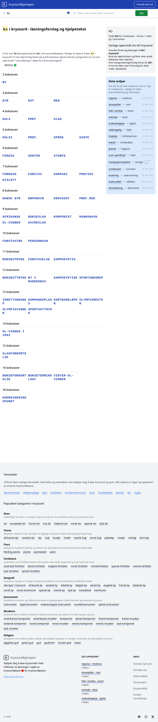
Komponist (66, 618)
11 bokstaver (11, 251)
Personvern (140, 682)
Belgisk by (81, 585)
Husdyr (57, 537)
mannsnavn (88, 217)
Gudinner (49, 642)
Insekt (67, 537)
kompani (61, 174)
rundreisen (115, 169)
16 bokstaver (11, 367)
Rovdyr (121, 537)
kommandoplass (40, 301)
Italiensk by (139, 585)
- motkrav (91, 664)
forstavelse (39, 259)
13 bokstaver (11, 292)
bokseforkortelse (14, 377)
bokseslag (37, 217)
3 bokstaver (10, 93)
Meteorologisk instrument (56, 604)
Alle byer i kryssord (14, 585)
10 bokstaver (11, 233)
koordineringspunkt (14, 399)
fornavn (9, 174)
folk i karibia (116, 111)
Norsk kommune (26, 590)
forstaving (12, 241)
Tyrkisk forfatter (31, 571)
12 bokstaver (11, 270)
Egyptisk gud (11, 642)
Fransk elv (34, 523)
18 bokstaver (11, 390)
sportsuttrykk (40, 311)
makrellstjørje (117, 123)
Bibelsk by (66, 585)
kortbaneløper (66, 301)
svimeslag (37, 222)
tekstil (112, 142)
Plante (27, 552)
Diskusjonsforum (13, 676)
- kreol (92, 681)
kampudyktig (65, 259)
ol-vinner (11, 222)
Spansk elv (90, 523)
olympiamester (91, 301)
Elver (92, 492)
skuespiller (115, 104)
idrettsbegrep (14, 301)
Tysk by (72, 590)
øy (4, 82)
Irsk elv (47, 523)
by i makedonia (37, 279)
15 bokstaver (11, 345)
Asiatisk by (52, 585)
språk (59, 137)
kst (31, 100)
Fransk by (124, 585)
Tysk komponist (125, 623)
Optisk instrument (108, 604)
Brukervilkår (140, 688)
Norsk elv (76, 523)
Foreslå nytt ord (142, 664)
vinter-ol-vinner (64, 377)
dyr (5, 100)
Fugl (47, 537)
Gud (38, 642)
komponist (63, 217)
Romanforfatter (99, 566)
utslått (9, 180)
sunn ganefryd (117, 155)
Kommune (100, 590)
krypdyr (113, 136)
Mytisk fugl (80, 537)
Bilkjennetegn (31, 492)
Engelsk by (110, 585)
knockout (62, 198)
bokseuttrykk (14, 278)
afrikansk (11, 217)
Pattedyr (109, 537)
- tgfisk (93, 698)
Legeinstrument (29, 604)
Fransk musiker (130, 618)
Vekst (53, 552)
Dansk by (95, 585)
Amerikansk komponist (17, 618)
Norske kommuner (75, 492)
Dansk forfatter (36, 566)
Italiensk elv (61, 523)
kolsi (7, 137)
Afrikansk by (36, 585)
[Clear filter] (103, 13)
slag (58, 119)
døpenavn (36, 198)
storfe (60, 156)
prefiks (86, 174)
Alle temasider (12, 492)
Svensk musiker (105, 623)
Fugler (137, 492)
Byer (44, 492)
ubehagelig (115, 129)
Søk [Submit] (141, 13)
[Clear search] (68, 13)
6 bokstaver (10, 148)
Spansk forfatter (120, 566)
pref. (33, 137)
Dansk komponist (85, 618)
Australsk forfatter (14, 566)
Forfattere (56, 492)
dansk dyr (11, 198)
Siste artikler (140, 676)
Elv (5, 523)
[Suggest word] (145, 4)
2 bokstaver (10, 74)
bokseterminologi (40, 377)
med (57, 100)
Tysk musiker (11, 628)
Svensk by (59, 590)
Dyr (129, 492)
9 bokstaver (10, 209)
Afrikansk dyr (11, 537)
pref (32, 119)
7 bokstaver (10, 166)
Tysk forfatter (11, 571)
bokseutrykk (13, 259)
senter (34, 156)
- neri (91, 672)
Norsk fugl (95, 537)
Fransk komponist (108, 618)
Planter (120, 492)
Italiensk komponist (15, 623)
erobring (114, 175)
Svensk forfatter (142, 566)
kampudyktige (66, 278)
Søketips (8, 64)
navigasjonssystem (120, 162)
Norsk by (9, 590)
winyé (84, 137)
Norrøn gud (64, 642)
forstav (35, 174)
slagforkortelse (14, 355)
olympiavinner (14, 311)
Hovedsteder (105, 492)
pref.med (87, 198)
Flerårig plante (12, 552)
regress (113, 98)
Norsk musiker (60, 623)
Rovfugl (132, 537)
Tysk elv (103, 523)
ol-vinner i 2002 (13, 333)
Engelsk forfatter (58, 566)
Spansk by (44, 590)
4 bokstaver (10, 111)
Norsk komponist (39, 623)
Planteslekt (40, 552)
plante (112, 148)
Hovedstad (85, 590)
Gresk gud (27, 642)
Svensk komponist (82, 623)
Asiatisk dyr (28, 537)
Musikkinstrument (84, 604)
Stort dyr (144, 537)
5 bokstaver (10, 129)
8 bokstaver (10, 190)
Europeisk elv (17, 523)
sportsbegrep (91, 278)
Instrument (10, 604)
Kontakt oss (140, 670)
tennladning (116, 188)
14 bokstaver (11, 323)
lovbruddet (115, 181)
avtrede (113, 117)
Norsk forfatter (79, 566)
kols (6, 119)
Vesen (77, 642)
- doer (89, 689)
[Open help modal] (15, 65)
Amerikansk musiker (45, 618)
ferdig (8, 156)
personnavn (38, 241)
